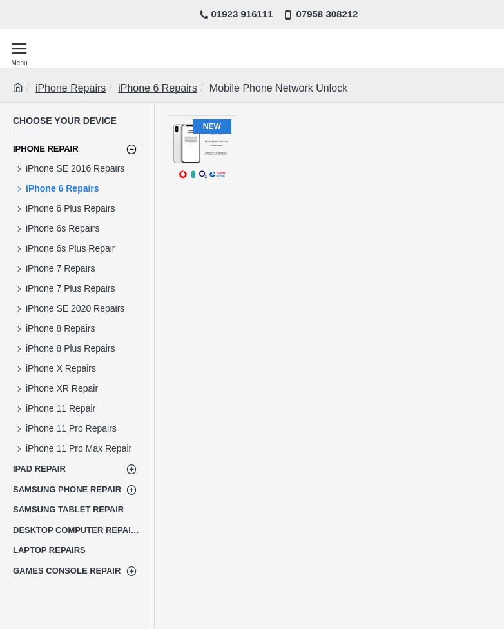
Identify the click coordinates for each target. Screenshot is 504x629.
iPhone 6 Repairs (157, 88)
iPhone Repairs (70, 88)
